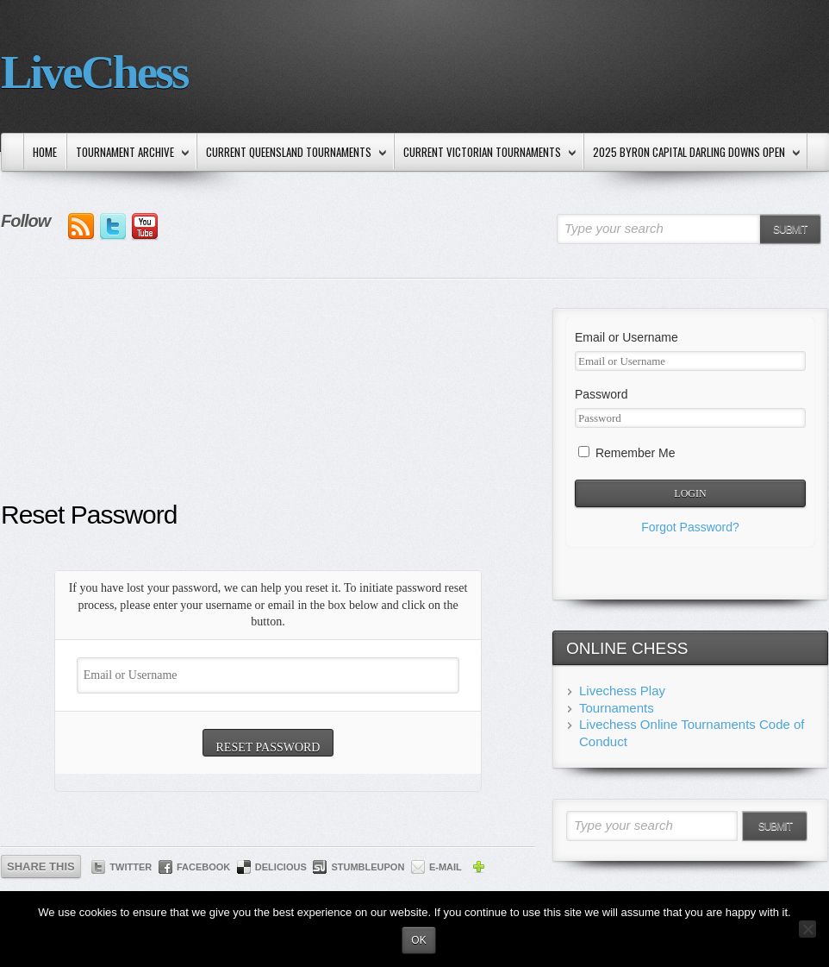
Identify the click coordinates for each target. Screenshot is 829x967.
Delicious (281, 867)
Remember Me (626, 453)
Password (601, 394)
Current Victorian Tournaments (486, 153)
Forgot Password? (690, 527)
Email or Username (626, 337)
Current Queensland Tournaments (292, 153)
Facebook (203, 867)
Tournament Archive (128, 153)
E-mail (445, 867)
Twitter (130, 867)
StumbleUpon (367, 867)
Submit (790, 229)
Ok (418, 940)
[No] (807, 929)
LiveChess (94, 72)
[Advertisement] (268, 403)
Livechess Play (622, 690)
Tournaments (616, 707)
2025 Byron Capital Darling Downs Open (692, 153)
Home (45, 151)
